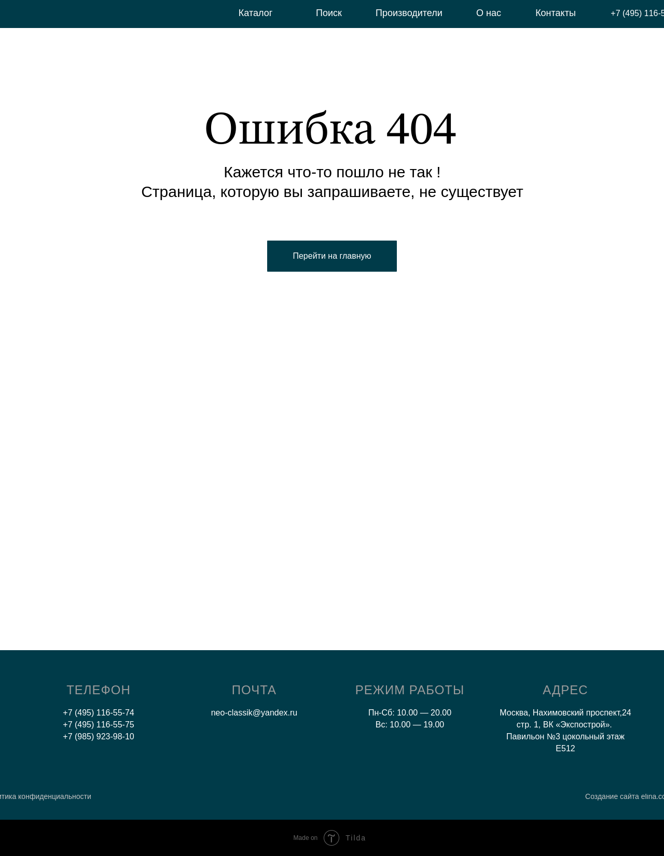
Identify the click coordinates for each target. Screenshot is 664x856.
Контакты (555, 13)
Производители (409, 13)
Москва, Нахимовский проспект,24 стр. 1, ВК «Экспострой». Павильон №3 (565, 724)
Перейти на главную (332, 255)
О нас (488, 13)
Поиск (329, 13)
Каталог (255, 13)
